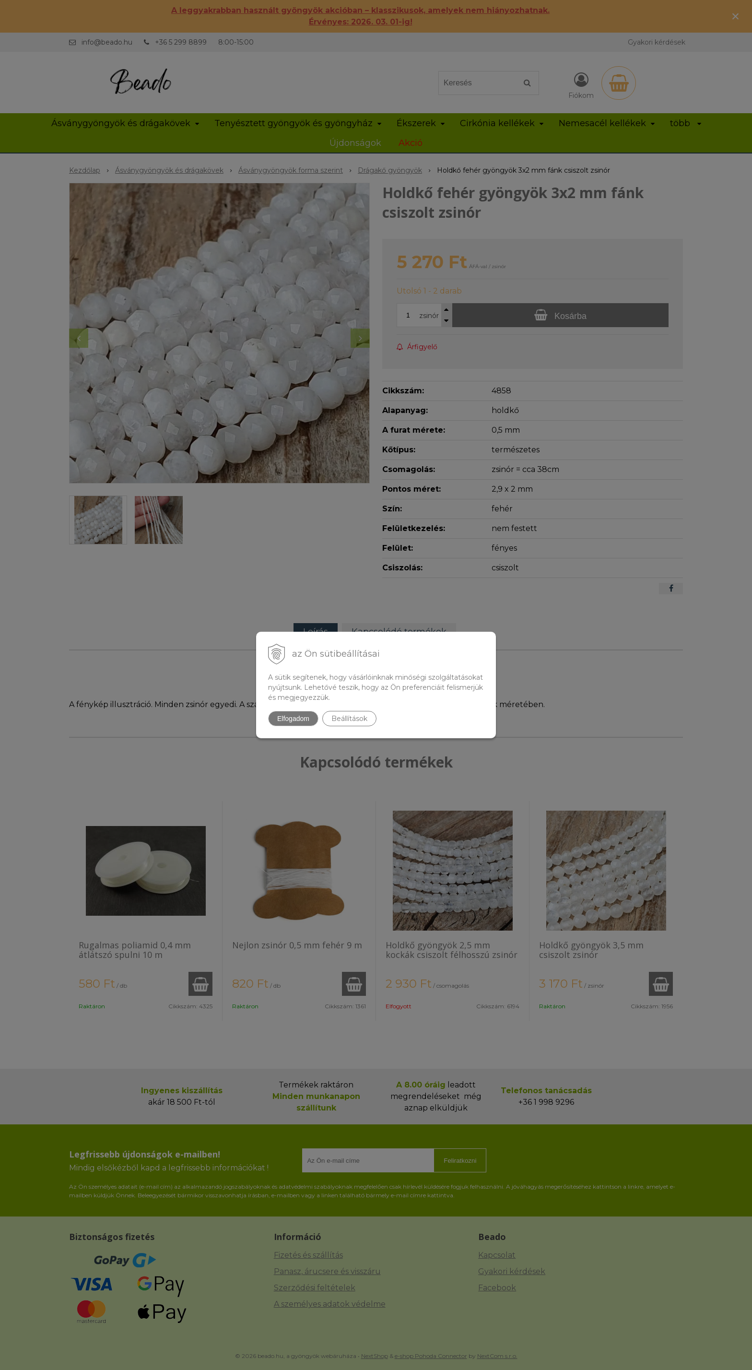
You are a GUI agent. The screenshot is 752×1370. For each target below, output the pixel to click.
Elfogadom (293, 718)
